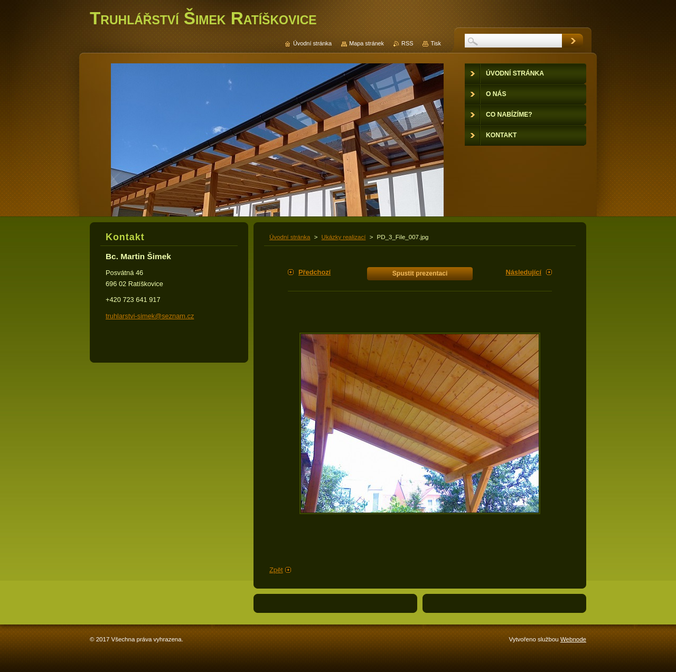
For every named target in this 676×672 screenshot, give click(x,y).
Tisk (435, 43)
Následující (523, 272)
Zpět (276, 570)
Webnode (573, 639)
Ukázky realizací (344, 237)
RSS (407, 43)
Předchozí (314, 272)
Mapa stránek (366, 43)
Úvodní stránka (289, 237)
